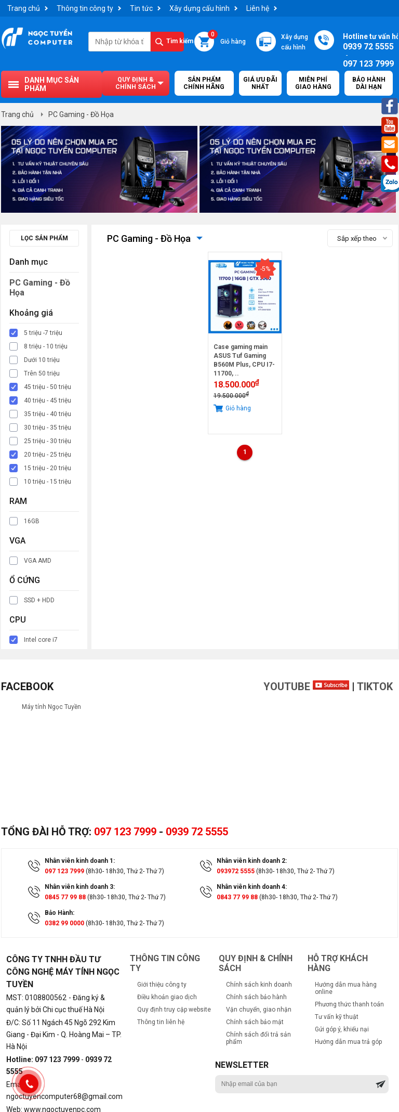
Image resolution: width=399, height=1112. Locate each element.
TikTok (375, 686)
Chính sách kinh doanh (259, 984)
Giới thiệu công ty (162, 984)
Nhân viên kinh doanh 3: (80, 886)
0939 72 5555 (197, 831)
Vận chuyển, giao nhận (258, 1009)
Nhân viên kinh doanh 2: (252, 860)
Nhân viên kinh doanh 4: (252, 886)
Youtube (306, 686)
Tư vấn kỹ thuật (336, 1016)
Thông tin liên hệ (160, 1022)
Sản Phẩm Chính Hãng (203, 83)
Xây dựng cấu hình (199, 8)
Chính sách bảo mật (255, 1022)
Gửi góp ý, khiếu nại (342, 1029)
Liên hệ (257, 8)
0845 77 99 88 (65, 897)
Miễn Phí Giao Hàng (313, 83)
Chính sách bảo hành (256, 997)
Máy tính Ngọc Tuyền (51, 706)
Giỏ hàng (227, 38)
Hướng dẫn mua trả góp (348, 1041)
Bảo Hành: (59, 912)
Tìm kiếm (175, 41)
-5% (265, 269)
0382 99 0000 (64, 923)
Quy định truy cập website (174, 1009)
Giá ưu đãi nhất (260, 83)
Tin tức (141, 8)
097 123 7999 (125, 831)
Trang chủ (23, 8)
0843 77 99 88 (237, 897)
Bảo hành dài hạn (368, 83)
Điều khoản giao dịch (167, 997)
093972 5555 (236, 871)
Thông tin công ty (85, 8)
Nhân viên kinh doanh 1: (80, 860)
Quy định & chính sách (135, 83)
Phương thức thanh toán (349, 1004)
